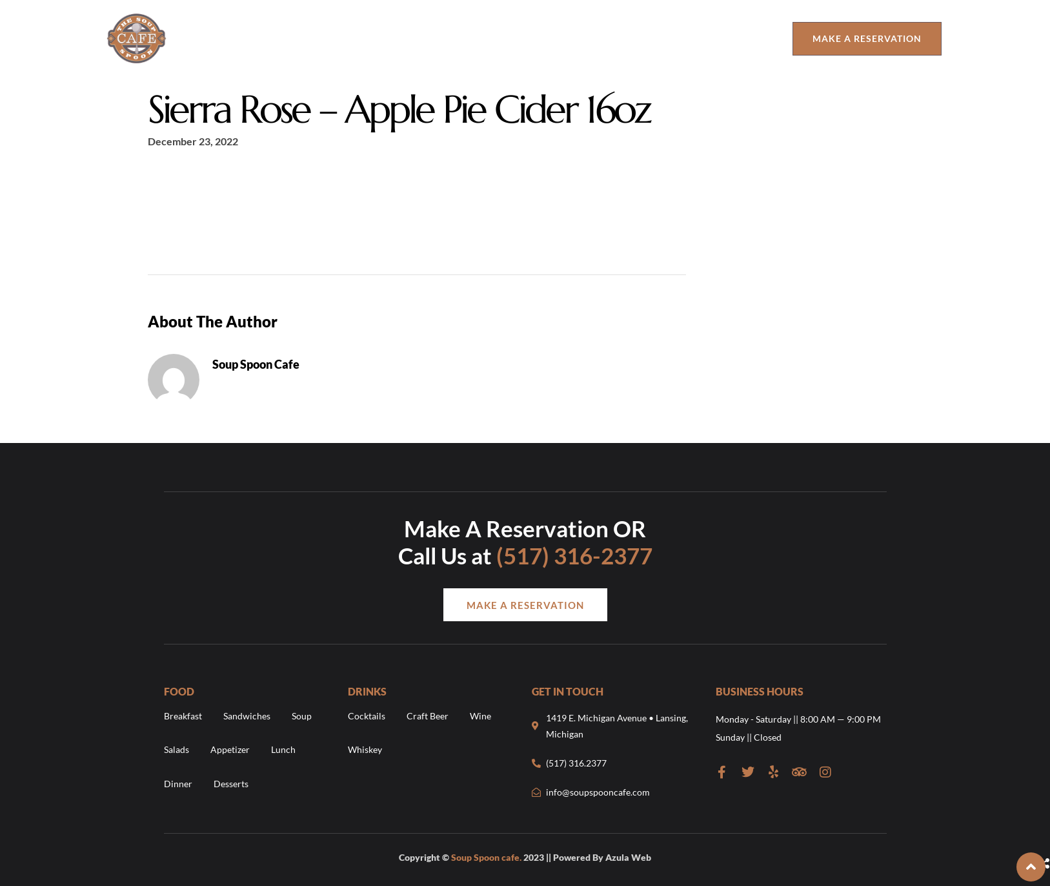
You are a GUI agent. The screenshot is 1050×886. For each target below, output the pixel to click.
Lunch (283, 750)
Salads (176, 750)
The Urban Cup (657, 38)
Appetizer (230, 750)
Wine (480, 715)
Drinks (380, 38)
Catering (742, 38)
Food (314, 38)
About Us (254, 38)
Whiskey (365, 750)
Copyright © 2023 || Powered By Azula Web (525, 857)
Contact (561, 38)
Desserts (231, 783)
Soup (302, 715)
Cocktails (366, 715)
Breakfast (183, 715)
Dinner (178, 783)
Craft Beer (428, 715)
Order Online (468, 38)
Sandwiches (246, 715)
